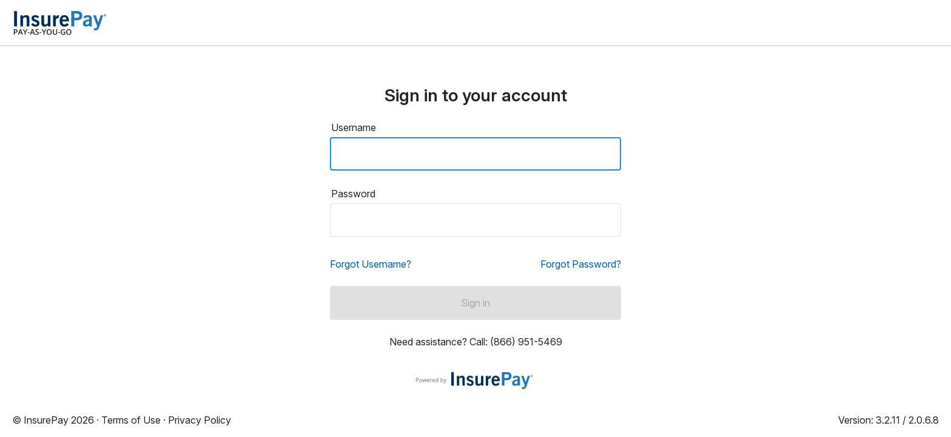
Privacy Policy (199, 420)
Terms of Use (131, 420)
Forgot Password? (580, 264)
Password (353, 194)
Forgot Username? (370, 264)
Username (353, 127)
